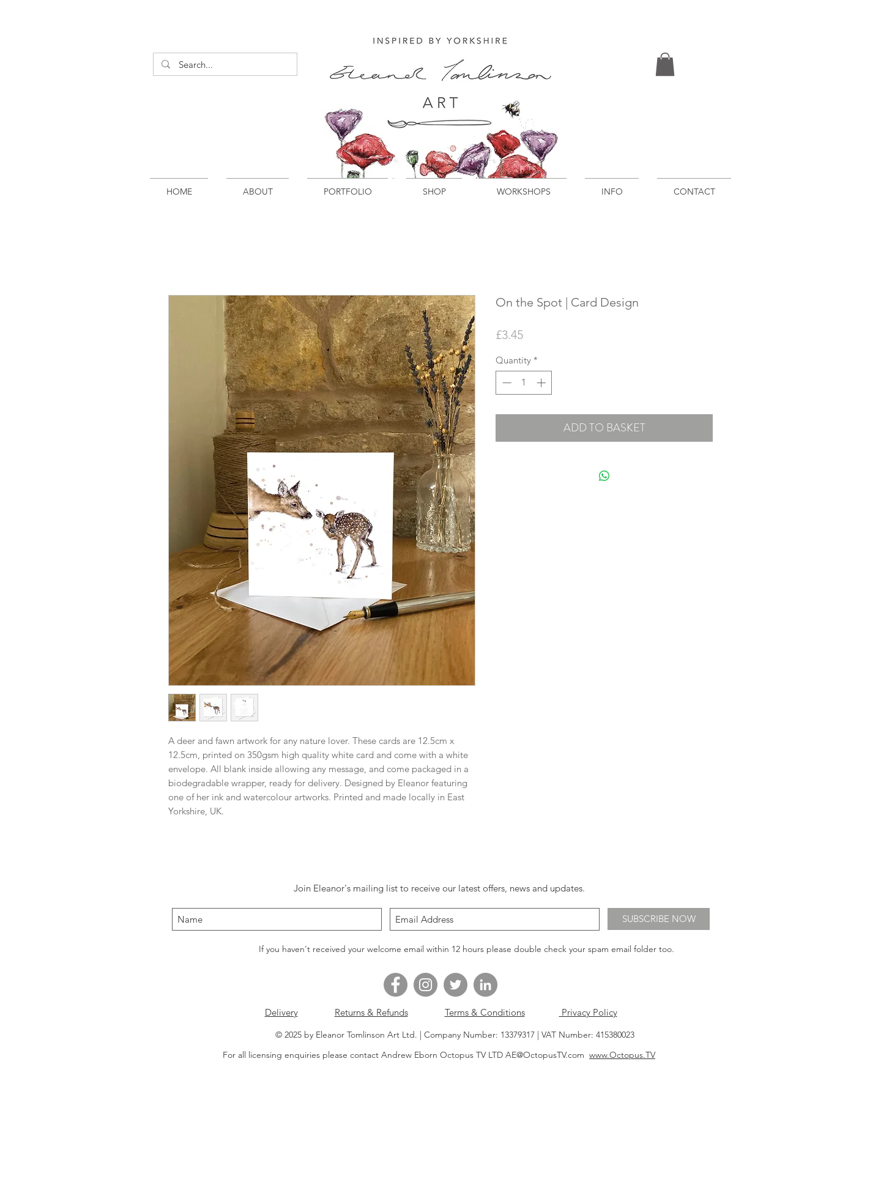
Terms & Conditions (485, 1012)
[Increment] (542, 382)
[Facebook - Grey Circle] (395, 985)
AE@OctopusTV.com (544, 1054)
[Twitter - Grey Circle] (455, 985)
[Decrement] (505, 382)
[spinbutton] (524, 382)
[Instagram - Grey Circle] (425, 985)
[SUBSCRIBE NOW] (659, 919)
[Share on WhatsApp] (604, 476)
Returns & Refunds (371, 1012)
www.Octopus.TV (622, 1054)
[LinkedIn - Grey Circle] (485, 985)
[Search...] (225, 64)
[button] (665, 64)
